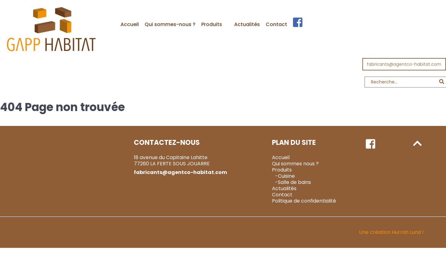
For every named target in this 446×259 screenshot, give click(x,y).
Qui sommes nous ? (295, 163)
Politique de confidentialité (304, 200)
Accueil (281, 157)
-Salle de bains (293, 182)
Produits (282, 169)
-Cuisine (285, 176)
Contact (282, 194)
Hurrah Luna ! (408, 232)
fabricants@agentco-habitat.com (404, 64)
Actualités (284, 188)
